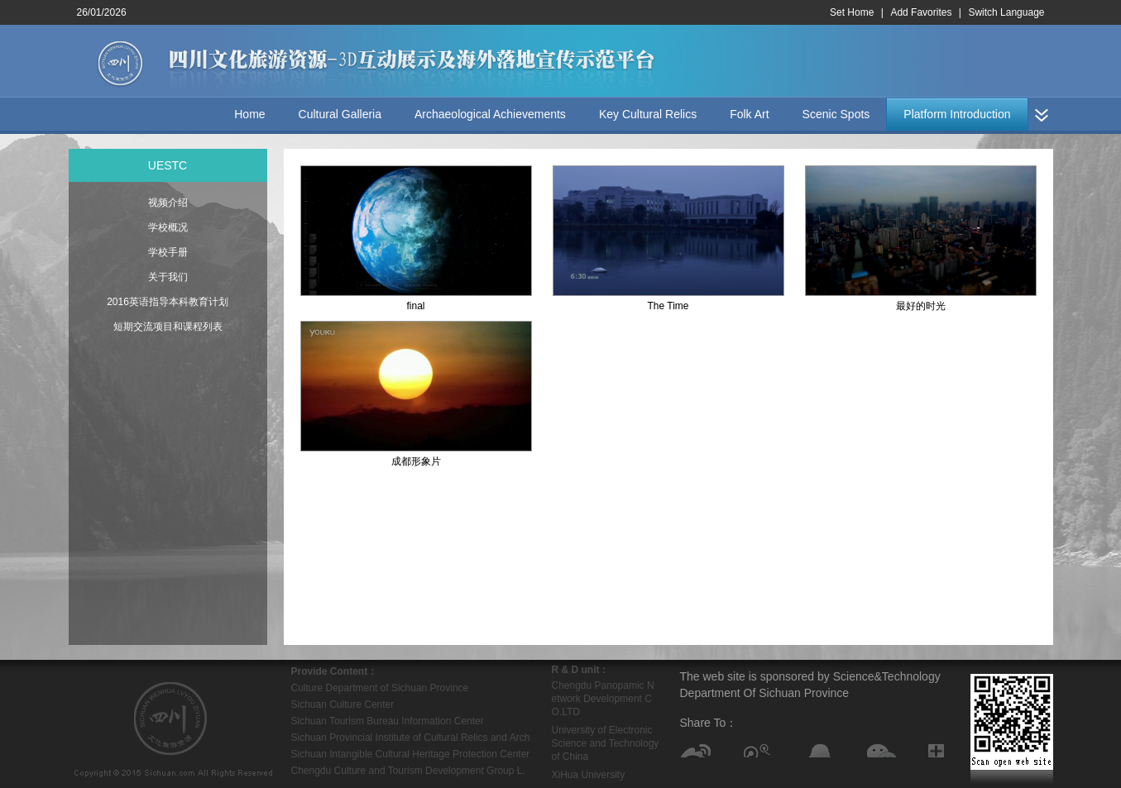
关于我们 (168, 277)
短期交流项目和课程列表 (168, 326)
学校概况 (168, 227)
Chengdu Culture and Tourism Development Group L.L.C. (408, 772)
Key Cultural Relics (648, 114)
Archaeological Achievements (490, 114)
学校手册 (168, 252)
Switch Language (1006, 12)
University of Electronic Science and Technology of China (605, 743)
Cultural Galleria (340, 114)
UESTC (167, 165)
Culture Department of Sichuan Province (380, 688)
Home (249, 114)
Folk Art (749, 114)
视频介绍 (168, 202)
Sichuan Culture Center (343, 704)
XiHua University (588, 775)
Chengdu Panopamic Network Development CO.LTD (603, 699)
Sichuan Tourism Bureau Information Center (387, 721)
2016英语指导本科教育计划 (167, 302)
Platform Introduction (956, 114)
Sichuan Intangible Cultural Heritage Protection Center (410, 754)
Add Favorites (920, 12)
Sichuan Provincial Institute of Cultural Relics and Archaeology (410, 739)
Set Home (852, 12)
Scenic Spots (836, 114)
